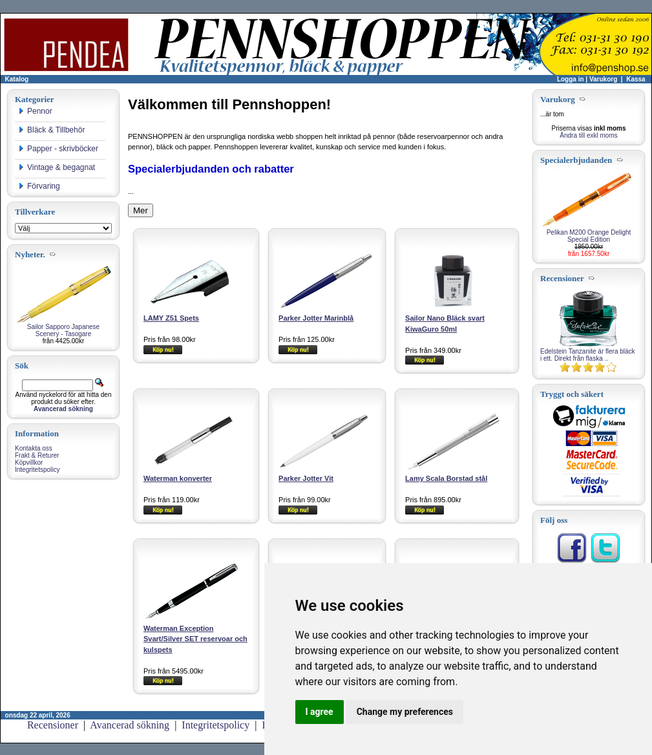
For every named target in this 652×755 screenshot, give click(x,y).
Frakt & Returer (37, 455)
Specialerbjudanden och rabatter (211, 169)
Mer (140, 210)
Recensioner (52, 724)
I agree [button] (319, 712)
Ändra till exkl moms (588, 135)
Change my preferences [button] (405, 712)
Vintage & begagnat (56, 167)
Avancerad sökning (129, 724)
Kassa (635, 79)
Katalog (17, 79)
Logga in (570, 79)
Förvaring (39, 186)
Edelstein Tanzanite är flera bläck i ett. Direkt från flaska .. (587, 355)
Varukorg (603, 79)
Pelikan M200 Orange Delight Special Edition (589, 236)
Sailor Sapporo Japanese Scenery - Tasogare (63, 330)
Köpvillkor (29, 462)
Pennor (35, 111)
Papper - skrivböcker (58, 148)
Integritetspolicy (37, 469)
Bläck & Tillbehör (51, 129)
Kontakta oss (33, 448)
